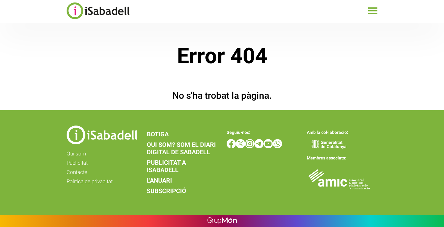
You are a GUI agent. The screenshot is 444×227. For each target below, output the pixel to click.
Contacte (77, 172)
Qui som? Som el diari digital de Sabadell (181, 148)
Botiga (158, 134)
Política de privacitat (90, 181)
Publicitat (77, 163)
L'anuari (159, 180)
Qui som (76, 154)
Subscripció (166, 191)
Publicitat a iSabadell (166, 166)
